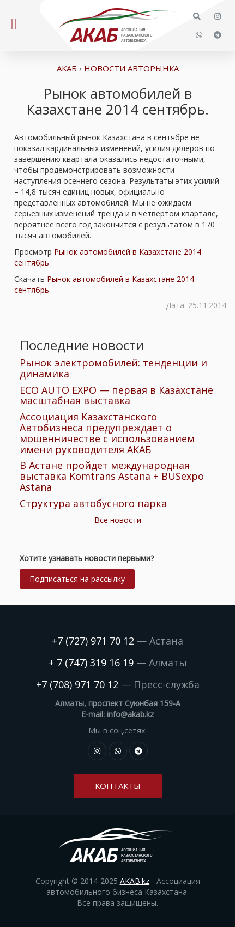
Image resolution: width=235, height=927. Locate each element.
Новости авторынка (131, 68)
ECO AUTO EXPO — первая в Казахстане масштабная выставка (116, 395)
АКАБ (67, 68)
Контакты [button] (118, 785)
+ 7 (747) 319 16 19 (91, 662)
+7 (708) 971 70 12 (77, 684)
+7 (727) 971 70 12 (93, 640)
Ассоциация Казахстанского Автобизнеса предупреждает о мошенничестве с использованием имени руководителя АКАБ (107, 432)
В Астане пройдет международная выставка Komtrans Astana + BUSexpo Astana (112, 476)
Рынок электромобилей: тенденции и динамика (113, 368)
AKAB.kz (134, 881)
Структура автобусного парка (93, 503)
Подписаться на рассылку (77, 579)
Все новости (117, 520)
